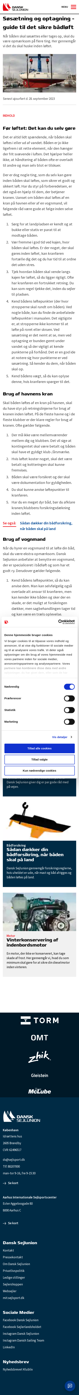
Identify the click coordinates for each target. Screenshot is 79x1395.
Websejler (9, 1291)
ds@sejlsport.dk (14, 1160)
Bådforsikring (16, 845)
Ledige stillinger (14, 1277)
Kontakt (8, 1250)
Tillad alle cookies (39, 748)
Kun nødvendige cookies (39, 770)
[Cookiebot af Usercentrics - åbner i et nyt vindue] (58, 621)
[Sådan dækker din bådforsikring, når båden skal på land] (39, 526)
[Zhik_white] (40, 1057)
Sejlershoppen (13, 1284)
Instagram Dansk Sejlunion (21, 1334)
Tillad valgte (39, 759)
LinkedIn (9, 1347)
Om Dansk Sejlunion (16, 1264)
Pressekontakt (13, 1257)
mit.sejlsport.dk (13, 1298)
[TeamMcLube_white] (40, 1090)
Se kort (13, 1183)
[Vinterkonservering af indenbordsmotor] (39, 911)
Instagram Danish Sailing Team (23, 1340)
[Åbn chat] (70, 1386)
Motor (11, 936)
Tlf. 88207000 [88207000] (11, 1166)
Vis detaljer (59, 737)
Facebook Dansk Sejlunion (20, 1320)
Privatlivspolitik (14, 1271)
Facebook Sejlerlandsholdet (22, 1327)
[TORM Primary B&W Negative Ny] (39, 1020)
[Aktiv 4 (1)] (39, 1037)
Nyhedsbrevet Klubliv (18, 1369)
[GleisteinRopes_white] (40, 1075)
